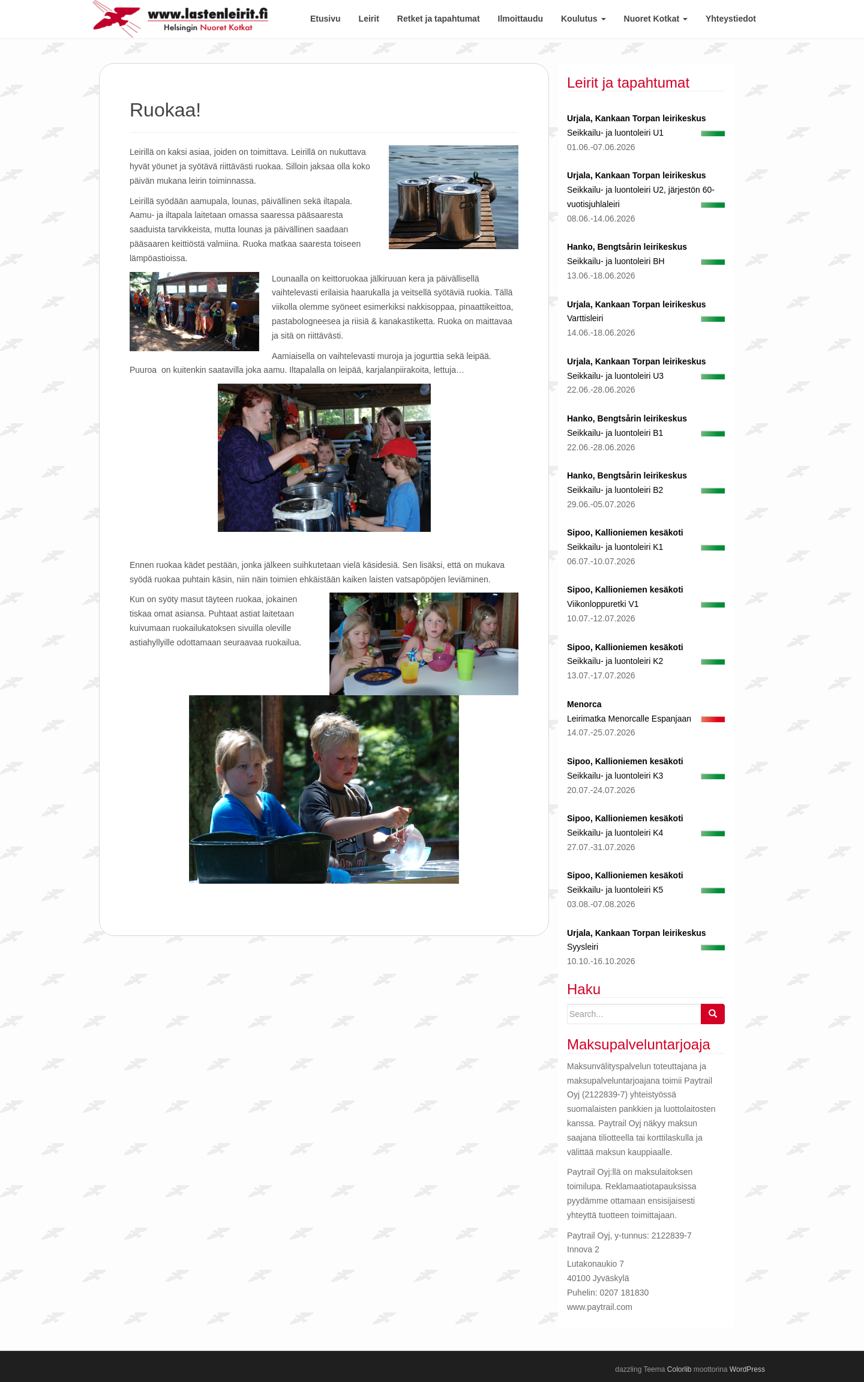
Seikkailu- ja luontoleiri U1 (615, 132)
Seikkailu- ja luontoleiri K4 (615, 832)
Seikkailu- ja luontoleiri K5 (615, 890)
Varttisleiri (585, 318)
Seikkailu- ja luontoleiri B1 (615, 433)
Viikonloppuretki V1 (603, 604)
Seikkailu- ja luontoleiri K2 (615, 661)
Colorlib (679, 1369)
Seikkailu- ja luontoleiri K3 (615, 775)
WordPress (747, 1369)
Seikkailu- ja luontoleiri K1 (615, 547)
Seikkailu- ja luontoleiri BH (616, 261)
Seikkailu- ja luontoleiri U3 (615, 376)
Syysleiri (582, 947)
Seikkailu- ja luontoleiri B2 (615, 490)
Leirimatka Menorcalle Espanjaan (629, 718)
